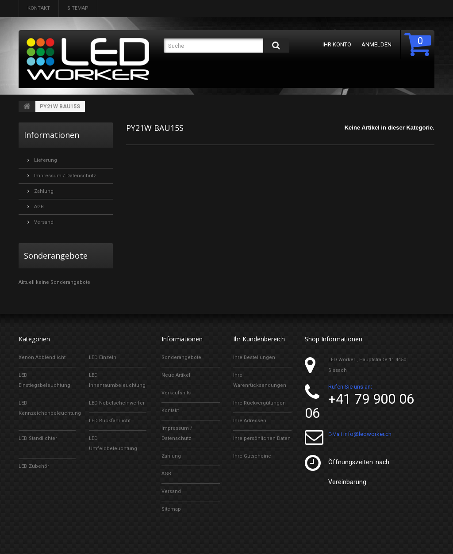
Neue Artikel (175, 375)
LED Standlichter (38, 438)
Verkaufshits (176, 393)
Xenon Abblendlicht (42, 357)
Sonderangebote (56, 255)
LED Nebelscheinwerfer (117, 403)
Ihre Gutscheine (252, 456)
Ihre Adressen (249, 421)
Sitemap (77, 8)
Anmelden (375, 44)
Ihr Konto (335, 44)
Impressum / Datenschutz (64, 176)
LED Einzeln (102, 357)
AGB (38, 207)
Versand (43, 222)
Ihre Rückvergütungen (259, 403)
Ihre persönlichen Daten (262, 438)
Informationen (51, 135)
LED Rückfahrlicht (110, 421)
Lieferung (45, 160)
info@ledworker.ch (367, 434)
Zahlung (43, 191)
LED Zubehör (34, 466)
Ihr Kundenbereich (259, 339)
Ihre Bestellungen (254, 357)
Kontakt (38, 8)
